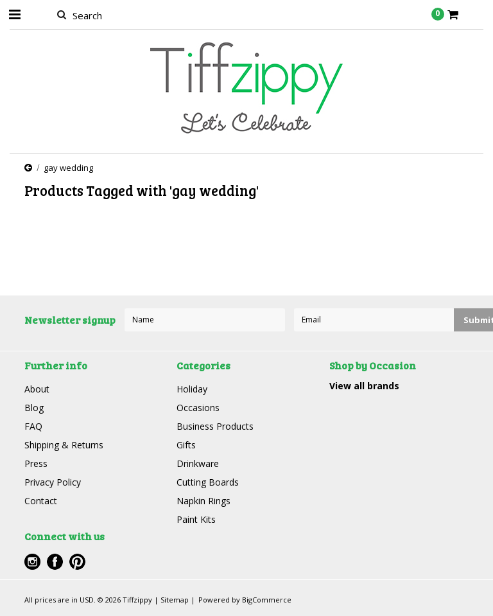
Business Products (215, 426)
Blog (34, 407)
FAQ (33, 426)
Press (36, 463)
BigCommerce (266, 599)
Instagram (32, 562)
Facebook (55, 562)
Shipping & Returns (63, 445)
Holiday (192, 389)
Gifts (186, 445)
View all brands (364, 386)
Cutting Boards (208, 482)
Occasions (198, 407)
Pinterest (77, 562)
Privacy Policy (52, 482)
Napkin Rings (203, 501)
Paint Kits (196, 519)
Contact (40, 501)
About (36, 389)
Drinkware (198, 463)
